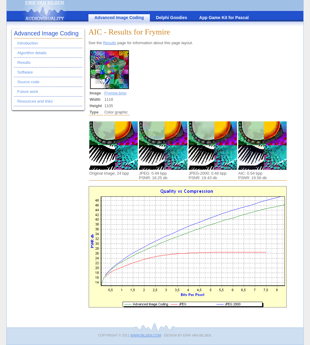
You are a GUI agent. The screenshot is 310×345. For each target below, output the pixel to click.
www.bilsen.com (145, 335)
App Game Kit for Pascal (224, 17)
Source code (28, 82)
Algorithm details (31, 53)
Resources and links (35, 101)
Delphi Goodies (171, 17)
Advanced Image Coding (119, 17)
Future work (27, 91)
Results (23, 62)
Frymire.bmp (115, 93)
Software (25, 72)
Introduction (27, 43)
